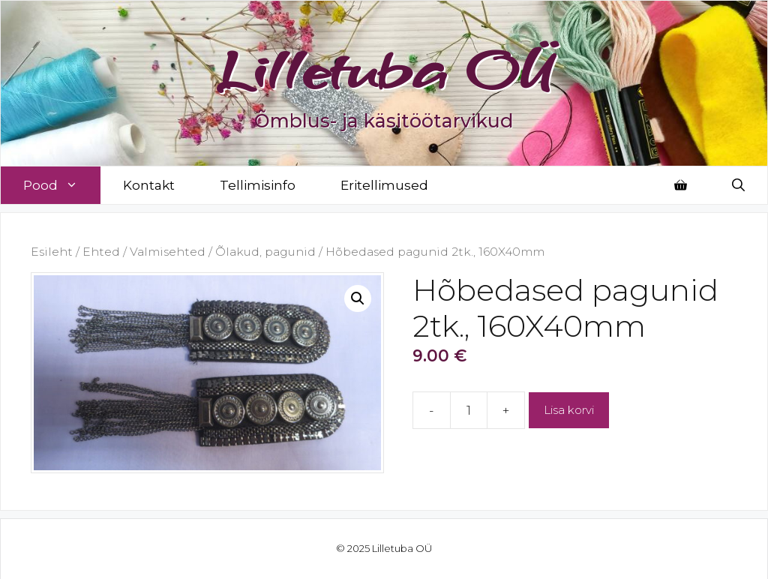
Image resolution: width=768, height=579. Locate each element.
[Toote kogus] (469, 410)
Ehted (101, 251)
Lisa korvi (569, 410)
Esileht (52, 251)
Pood (61, 185)
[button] (357, 298)
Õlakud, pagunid (265, 251)
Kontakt (149, 185)
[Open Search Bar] (738, 185)
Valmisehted (168, 251)
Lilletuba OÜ (384, 69)
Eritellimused (384, 185)
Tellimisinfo (258, 185)
